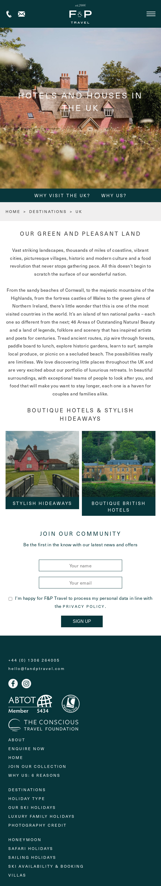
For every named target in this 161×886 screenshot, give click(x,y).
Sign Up (82, 621)
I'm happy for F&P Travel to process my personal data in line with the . (80, 602)
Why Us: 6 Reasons (34, 775)
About (16, 740)
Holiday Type (26, 798)
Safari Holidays (30, 848)
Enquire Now (26, 749)
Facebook (13, 683)
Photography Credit (37, 825)
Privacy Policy (84, 606)
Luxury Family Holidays (41, 816)
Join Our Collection (37, 766)
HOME (13, 211)
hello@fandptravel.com (36, 668)
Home (15, 757)
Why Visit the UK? (62, 195)
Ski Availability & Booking (46, 866)
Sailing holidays (32, 857)
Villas (17, 875)
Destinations (48, 211)
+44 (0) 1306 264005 (9, 14)
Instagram (26, 683)
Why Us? (114, 195)
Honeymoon (25, 839)
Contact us (21, 14)
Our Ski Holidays (32, 807)
